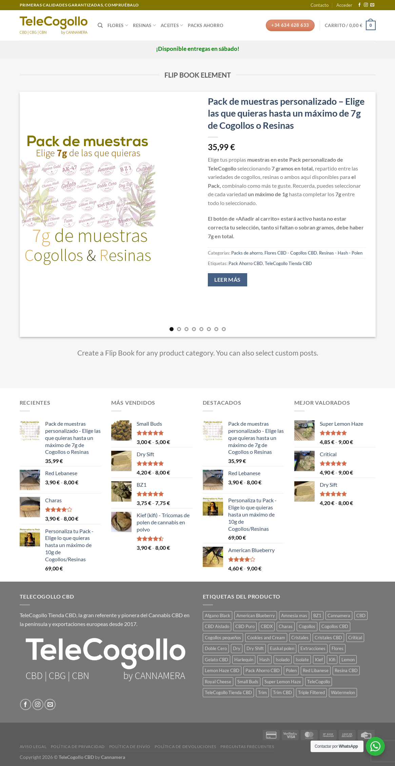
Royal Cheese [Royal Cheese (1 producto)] (218, 681)
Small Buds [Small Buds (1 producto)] (247, 681)
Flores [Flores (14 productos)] (337, 648)
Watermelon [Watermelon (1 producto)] (343, 692)
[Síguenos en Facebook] (359, 5)
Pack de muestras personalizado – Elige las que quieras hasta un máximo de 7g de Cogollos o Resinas (286, 113)
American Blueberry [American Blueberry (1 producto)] (255, 615)
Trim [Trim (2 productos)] (262, 692)
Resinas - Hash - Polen (340, 253)
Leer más (227, 280)
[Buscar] (100, 25)
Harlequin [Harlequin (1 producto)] (243, 659)
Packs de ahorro (246, 253)
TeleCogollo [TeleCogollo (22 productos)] (318, 681)
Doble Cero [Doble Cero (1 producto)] (216, 648)
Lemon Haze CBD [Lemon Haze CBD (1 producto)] (222, 670)
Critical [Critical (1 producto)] (355, 637)
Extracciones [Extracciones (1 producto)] (312, 648)
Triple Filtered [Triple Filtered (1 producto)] (311, 692)
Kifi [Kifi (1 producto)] (332, 659)
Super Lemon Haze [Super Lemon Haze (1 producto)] (282, 681)
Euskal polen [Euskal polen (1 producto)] (282, 648)
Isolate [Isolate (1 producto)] (302, 659)
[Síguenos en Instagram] (366, 5)
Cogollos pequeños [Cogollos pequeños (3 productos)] (223, 637)
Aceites (172, 25)
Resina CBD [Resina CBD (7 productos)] (346, 670)
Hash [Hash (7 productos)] (264, 659)
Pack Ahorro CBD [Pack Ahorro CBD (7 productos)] (262, 670)
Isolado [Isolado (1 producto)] (283, 659)
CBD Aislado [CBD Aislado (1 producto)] (217, 626)
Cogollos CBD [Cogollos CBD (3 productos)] (334, 626)
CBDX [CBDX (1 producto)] (267, 626)
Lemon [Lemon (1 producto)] (348, 659)
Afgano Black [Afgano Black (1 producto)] (217, 615)
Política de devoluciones (185, 746)
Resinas (144, 25)
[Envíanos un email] (372, 5)
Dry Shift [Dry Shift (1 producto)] (255, 648)
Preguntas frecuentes (247, 746)
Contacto (320, 5)
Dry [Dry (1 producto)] (236, 648)
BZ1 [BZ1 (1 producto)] (317, 615)
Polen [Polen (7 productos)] (291, 670)
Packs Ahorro (205, 25)
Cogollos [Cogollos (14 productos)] (307, 626)
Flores (117, 25)
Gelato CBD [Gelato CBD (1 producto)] (216, 659)
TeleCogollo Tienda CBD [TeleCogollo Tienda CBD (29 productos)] (228, 692)
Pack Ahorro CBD (246, 263)
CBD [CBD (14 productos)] (361, 615)
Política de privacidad (78, 746)
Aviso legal (33, 746)
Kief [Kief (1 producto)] (319, 659)
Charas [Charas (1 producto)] (286, 626)
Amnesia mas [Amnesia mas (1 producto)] (294, 615)
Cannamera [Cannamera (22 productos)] (339, 615)
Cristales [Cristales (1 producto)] (300, 637)
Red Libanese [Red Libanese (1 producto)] (316, 670)
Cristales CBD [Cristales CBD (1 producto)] (328, 637)
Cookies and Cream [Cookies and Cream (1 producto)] (266, 637)
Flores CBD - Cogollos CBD (290, 253)
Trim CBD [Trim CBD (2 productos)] (282, 692)
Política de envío (130, 746)
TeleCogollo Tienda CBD (288, 263)
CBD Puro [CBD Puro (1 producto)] (245, 626)
